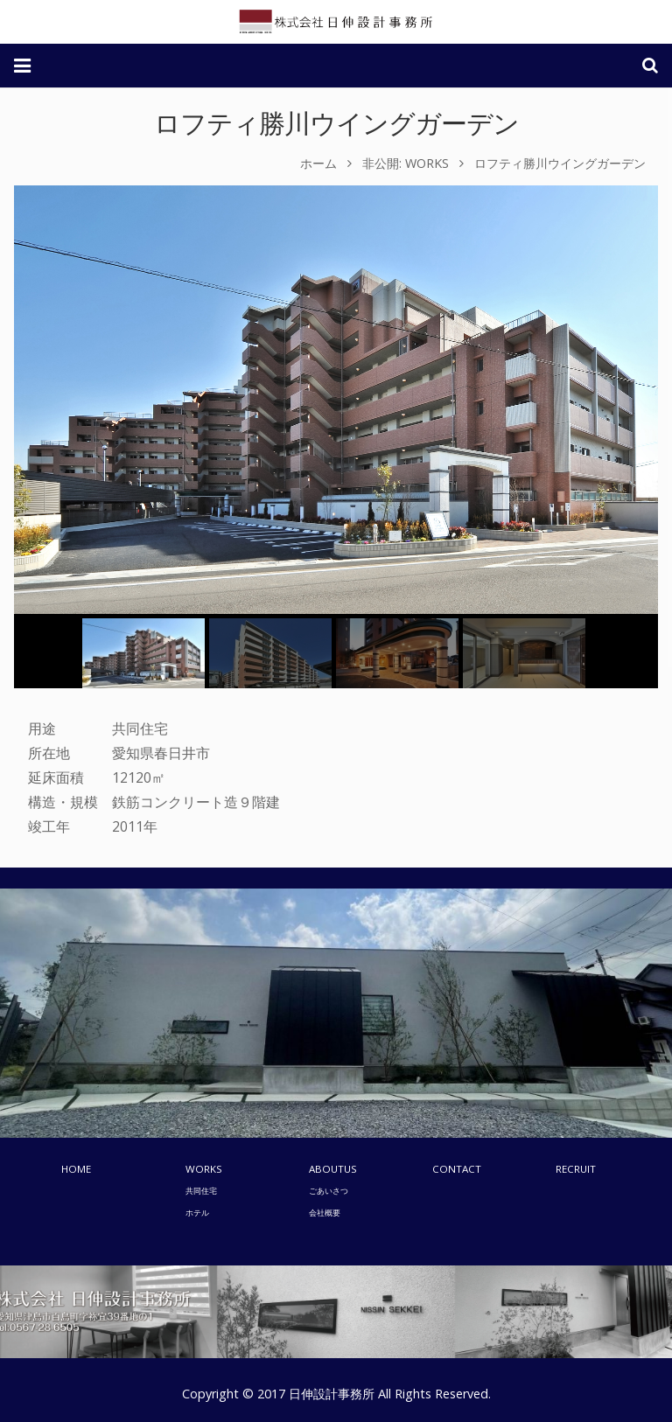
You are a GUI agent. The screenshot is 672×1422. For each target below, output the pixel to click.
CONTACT (456, 1168)
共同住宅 (201, 1190)
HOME (76, 1168)
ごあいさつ (328, 1190)
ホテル (197, 1212)
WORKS (204, 1168)
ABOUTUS (333, 1168)
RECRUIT (576, 1168)
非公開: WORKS (405, 163)
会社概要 (324, 1212)
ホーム (318, 163)
